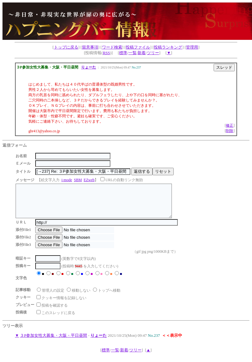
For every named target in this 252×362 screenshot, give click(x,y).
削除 (229, 131)
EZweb (89, 180)
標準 (123, 52)
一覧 (132, 52)
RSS (106, 52)
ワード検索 (112, 47)
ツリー (153, 52)
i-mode (66, 180)
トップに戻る (66, 47)
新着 (142, 52)
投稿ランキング (168, 47)
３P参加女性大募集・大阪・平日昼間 (53, 342)
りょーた (88, 67)
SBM (78, 180)
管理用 (192, 47)
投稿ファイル (138, 47)
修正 (229, 125)
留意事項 (90, 47)
